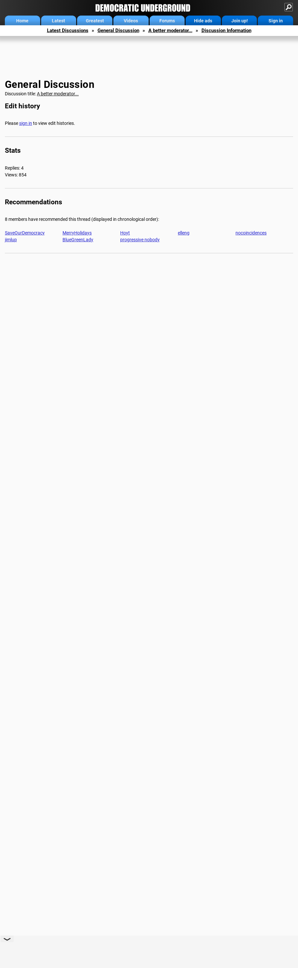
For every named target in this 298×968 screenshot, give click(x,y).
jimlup (11, 239)
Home (22, 20)
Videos (131, 20)
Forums (167, 20)
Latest (58, 20)
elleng (183, 232)
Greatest (95, 20)
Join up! (239, 20)
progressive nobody (140, 239)
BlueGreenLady (78, 239)
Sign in (276, 20)
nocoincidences (251, 232)
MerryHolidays (77, 232)
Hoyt (125, 232)
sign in (25, 123)
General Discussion (118, 30)
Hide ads (203, 20)
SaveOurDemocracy (25, 232)
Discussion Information (226, 30)
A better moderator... (170, 30)
